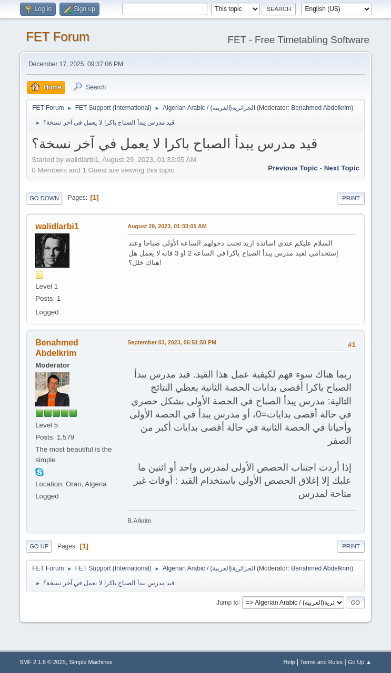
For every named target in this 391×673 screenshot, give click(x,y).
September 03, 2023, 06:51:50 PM (171, 342)
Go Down (44, 198)
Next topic (341, 168)
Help (289, 662)
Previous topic (293, 168)
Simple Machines (90, 662)
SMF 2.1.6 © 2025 (42, 662)
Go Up (38, 546)
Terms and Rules (321, 662)
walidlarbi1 (57, 226)
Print (351, 198)
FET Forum (57, 36)
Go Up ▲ (360, 662)
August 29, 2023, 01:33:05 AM (167, 226)
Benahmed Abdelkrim (321, 107)
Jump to (227, 602)
